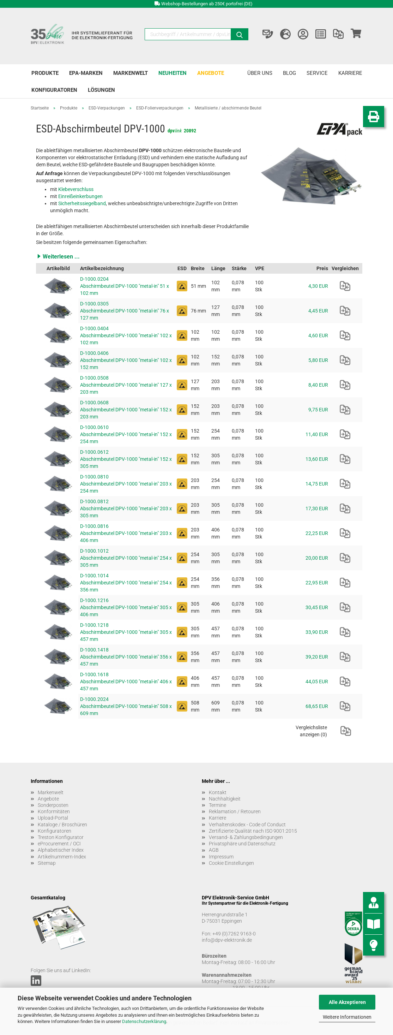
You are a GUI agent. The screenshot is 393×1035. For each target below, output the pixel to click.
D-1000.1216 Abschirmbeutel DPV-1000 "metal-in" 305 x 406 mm (126, 607)
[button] (199, 256)
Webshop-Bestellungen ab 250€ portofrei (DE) (207, 3)
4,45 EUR (318, 311)
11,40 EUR (317, 434)
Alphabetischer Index (61, 850)
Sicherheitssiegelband (82, 203)
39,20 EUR (317, 657)
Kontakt (217, 792)
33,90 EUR (317, 632)
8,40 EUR (318, 385)
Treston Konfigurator (61, 837)
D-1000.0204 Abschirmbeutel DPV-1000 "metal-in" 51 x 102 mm (124, 286)
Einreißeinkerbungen (80, 196)
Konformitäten (54, 811)
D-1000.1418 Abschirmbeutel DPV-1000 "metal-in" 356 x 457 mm (126, 657)
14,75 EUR (317, 484)
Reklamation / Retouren (235, 811)
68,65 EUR (317, 706)
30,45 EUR (317, 607)
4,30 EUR (318, 286)
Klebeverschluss (75, 189)
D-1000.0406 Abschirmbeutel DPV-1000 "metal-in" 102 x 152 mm (126, 360)
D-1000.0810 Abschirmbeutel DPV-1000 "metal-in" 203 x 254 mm (126, 484)
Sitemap (47, 863)
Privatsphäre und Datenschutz (242, 843)
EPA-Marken (86, 73)
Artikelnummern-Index (62, 856)
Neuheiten (172, 73)
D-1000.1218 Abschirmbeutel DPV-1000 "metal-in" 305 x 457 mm (126, 632)
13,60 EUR (317, 459)
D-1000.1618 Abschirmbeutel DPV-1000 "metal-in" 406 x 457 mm (126, 681)
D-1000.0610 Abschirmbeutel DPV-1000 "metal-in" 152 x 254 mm (126, 434)
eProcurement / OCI (59, 843)
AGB (214, 850)
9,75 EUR (318, 409)
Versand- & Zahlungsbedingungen (246, 837)
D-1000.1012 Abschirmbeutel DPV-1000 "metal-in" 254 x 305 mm (126, 558)
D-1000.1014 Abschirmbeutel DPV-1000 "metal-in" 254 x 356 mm (126, 583)
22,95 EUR (317, 582)
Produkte (45, 73)
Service (317, 73)
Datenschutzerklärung (144, 1021)
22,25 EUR (317, 533)
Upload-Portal (53, 818)
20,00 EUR (317, 558)
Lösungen (101, 90)
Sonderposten (53, 805)
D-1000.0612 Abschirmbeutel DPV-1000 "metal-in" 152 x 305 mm (126, 459)
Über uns (259, 73)
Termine (217, 805)
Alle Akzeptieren (347, 1002)
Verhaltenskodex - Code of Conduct (247, 824)
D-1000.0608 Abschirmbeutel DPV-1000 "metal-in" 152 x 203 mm (126, 410)
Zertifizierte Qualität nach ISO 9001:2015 (253, 831)
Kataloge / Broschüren (62, 824)
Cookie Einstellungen (231, 863)
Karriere (350, 73)
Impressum (221, 856)
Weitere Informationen (347, 1017)
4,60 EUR (318, 335)
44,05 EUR (317, 681)
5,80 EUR (318, 360)
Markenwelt (130, 73)
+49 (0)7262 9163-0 (234, 933)
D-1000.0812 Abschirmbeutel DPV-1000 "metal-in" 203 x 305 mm (126, 508)
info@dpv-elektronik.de (227, 940)
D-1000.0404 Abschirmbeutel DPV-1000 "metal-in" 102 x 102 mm (126, 335)
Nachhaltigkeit (225, 799)
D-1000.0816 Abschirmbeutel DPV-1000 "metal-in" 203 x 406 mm (126, 533)
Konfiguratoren (54, 90)
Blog (289, 73)
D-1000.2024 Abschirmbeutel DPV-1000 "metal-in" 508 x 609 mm (126, 706)
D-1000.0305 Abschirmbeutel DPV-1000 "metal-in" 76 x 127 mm (124, 311)
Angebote (210, 73)
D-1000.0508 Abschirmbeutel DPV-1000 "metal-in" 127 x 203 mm (126, 385)
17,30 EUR (317, 508)
